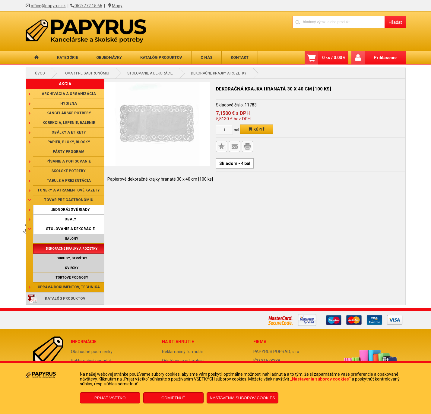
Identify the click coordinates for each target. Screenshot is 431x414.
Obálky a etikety (69, 132)
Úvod (40, 73)
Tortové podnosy (71, 278)
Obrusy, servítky (71, 258)
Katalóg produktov (161, 57)
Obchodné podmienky (92, 351)
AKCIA (65, 83)
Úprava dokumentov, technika (69, 287)
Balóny (71, 239)
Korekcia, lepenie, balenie (69, 123)
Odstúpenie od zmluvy (183, 360)
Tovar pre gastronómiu (86, 73)
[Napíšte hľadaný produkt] (339, 22)
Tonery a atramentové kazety (68, 190)
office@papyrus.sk (48, 5)
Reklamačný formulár (182, 351)
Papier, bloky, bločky (68, 142)
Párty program (68, 152)
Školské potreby (69, 171)
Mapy (117, 5)
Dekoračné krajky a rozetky (218, 73)
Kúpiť (257, 129)
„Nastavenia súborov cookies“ (320, 379)
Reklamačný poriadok (91, 360)
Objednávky (109, 57)
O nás (206, 57)
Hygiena (68, 103)
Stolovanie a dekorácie (150, 73)
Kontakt (240, 57)
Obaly (70, 219)
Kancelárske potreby (68, 113)
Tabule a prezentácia (69, 181)
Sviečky (71, 268)
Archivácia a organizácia (69, 94)
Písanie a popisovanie (68, 161)
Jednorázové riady (70, 209)
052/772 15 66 (88, 5)
